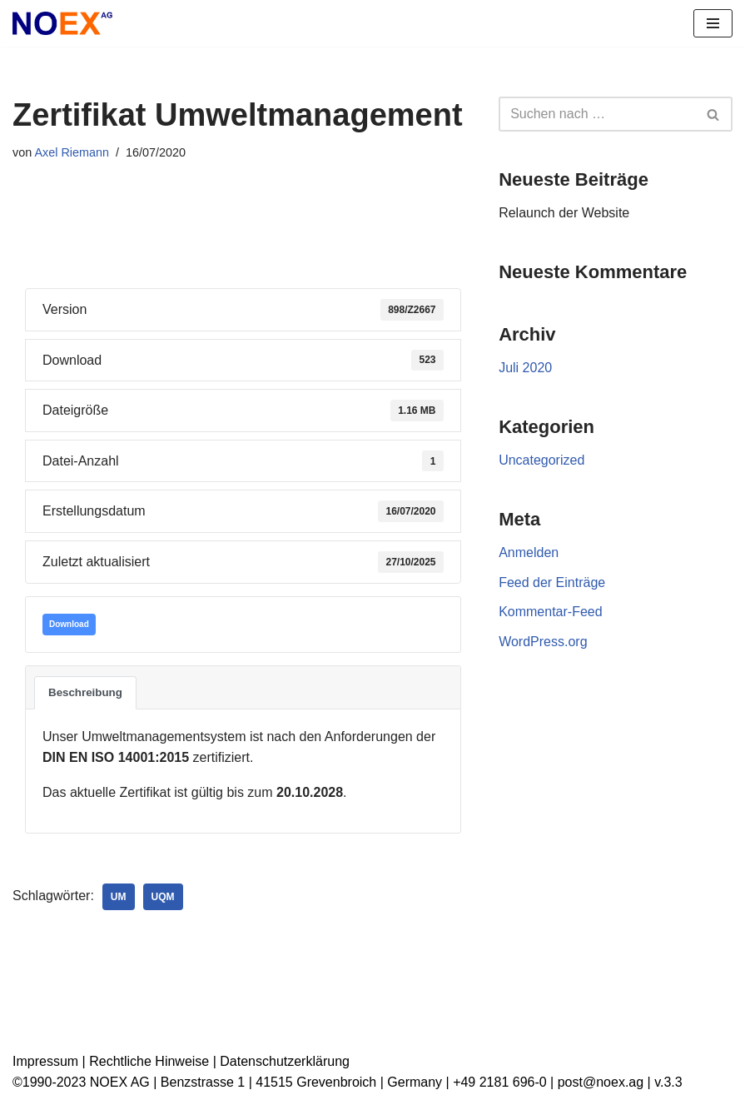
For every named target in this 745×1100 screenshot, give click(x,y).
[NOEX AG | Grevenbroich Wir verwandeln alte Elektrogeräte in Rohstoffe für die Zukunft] (62, 23)
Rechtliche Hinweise (149, 1061)
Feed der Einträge (552, 582)
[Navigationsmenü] (713, 23)
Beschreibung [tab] (85, 692)
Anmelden (529, 552)
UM (119, 897)
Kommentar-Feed (551, 612)
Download (69, 624)
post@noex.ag (600, 1082)
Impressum (45, 1061)
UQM (163, 897)
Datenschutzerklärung (285, 1061)
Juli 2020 (525, 368)
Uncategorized (541, 460)
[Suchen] (597, 114)
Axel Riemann (71, 152)
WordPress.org (543, 642)
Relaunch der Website (564, 213)
